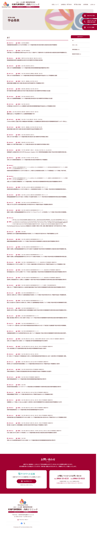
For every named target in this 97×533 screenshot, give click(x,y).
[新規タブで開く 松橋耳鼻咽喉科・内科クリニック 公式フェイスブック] (21, 523)
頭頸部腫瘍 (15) (80, 49)
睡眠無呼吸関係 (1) (80, 54)
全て (80, 40)
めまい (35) (80, 45)
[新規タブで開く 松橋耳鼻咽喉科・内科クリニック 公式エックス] (24, 523)
